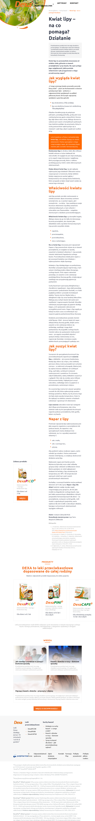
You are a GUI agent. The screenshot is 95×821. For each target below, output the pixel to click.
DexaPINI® (30, 702)
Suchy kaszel (63, 10)
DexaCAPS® (31, 705)
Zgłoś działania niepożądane (52, 726)
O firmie (30, 725)
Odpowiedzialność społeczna (40, 725)
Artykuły (62, 3)
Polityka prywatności (77, 725)
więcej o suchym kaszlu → (48, 679)
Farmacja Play (68, 725)
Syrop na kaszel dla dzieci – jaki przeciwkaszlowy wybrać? (50, 714)
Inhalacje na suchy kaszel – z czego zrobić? (50, 699)
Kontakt (74, 3)
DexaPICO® (30, 699)
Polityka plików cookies (86, 726)
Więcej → (22, 498)
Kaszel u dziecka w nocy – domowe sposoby (50, 706)
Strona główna (53, 10)
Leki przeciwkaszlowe (44, 4)
